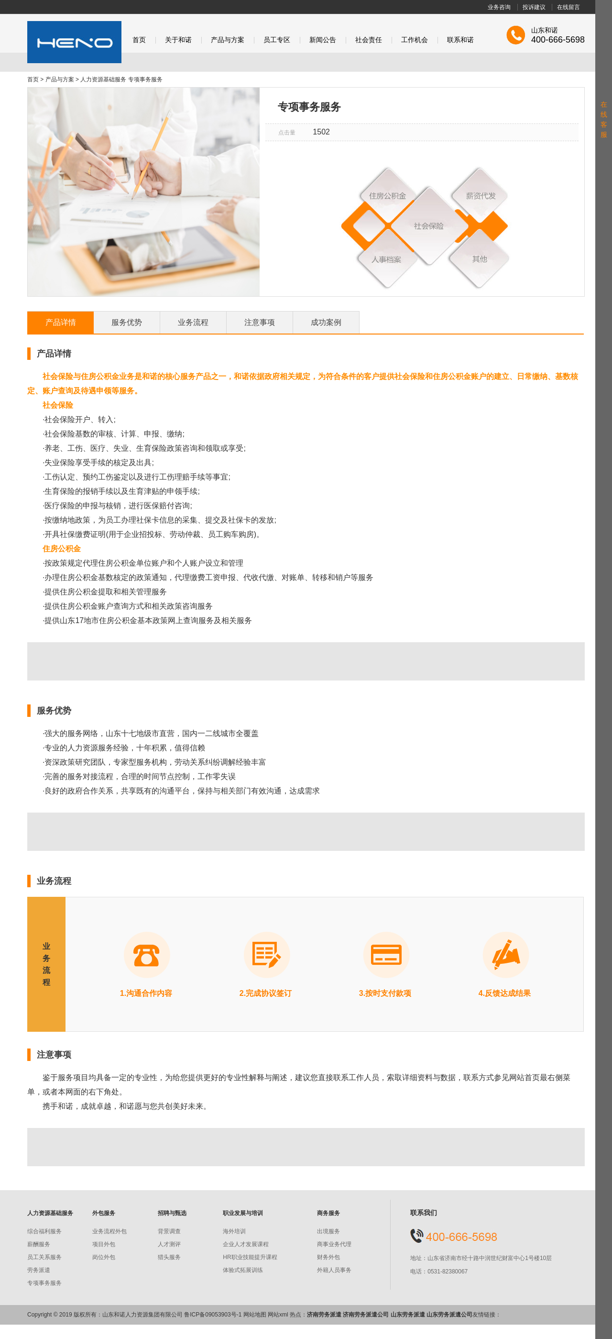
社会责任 (368, 40)
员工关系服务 (44, 1257)
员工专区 (276, 40)
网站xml (278, 1314)
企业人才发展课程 (246, 1244)
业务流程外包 (109, 1231)
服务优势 (126, 322)
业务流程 (193, 322)
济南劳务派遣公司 (366, 1314)
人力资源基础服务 (103, 79)
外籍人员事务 (334, 1270)
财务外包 (328, 1257)
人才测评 (169, 1244)
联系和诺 (460, 40)
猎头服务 (169, 1257)
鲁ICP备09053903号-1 (212, 1314)
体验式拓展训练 (243, 1270)
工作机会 (414, 40)
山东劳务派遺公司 (449, 1314)
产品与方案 (227, 40)
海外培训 (234, 1231)
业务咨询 (499, 7)
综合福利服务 (44, 1231)
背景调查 (169, 1231)
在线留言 (568, 7)
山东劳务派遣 (408, 1314)
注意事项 (259, 322)
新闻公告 (322, 40)
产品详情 (60, 322)
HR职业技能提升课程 (250, 1257)
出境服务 (328, 1231)
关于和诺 (178, 40)
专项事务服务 (44, 1283)
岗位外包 (103, 1257)
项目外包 (103, 1244)
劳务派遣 (38, 1270)
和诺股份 (74, 42)
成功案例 (326, 322)
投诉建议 (534, 7)
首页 (139, 40)
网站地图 (254, 1314)
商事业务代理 (334, 1244)
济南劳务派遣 (324, 1314)
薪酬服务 (38, 1244)
